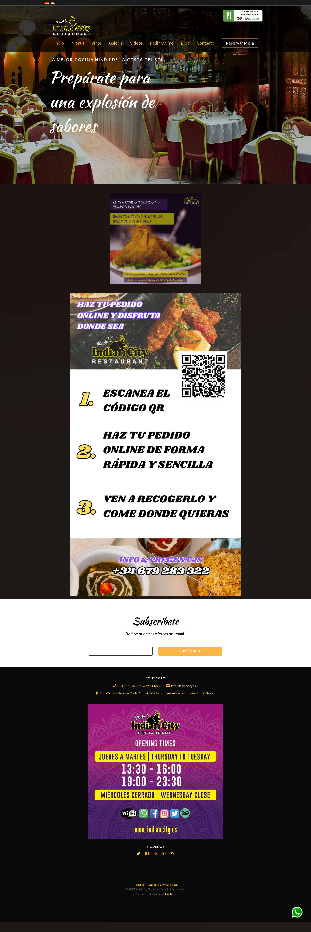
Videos (136, 42)
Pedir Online (162, 42)
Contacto (205, 42)
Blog (185, 42)
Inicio (59, 42)
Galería (116, 42)
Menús (77, 42)
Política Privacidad (146, 884)
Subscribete (190, 651)
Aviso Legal (170, 884)
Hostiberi (170, 894)
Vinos (96, 42)
